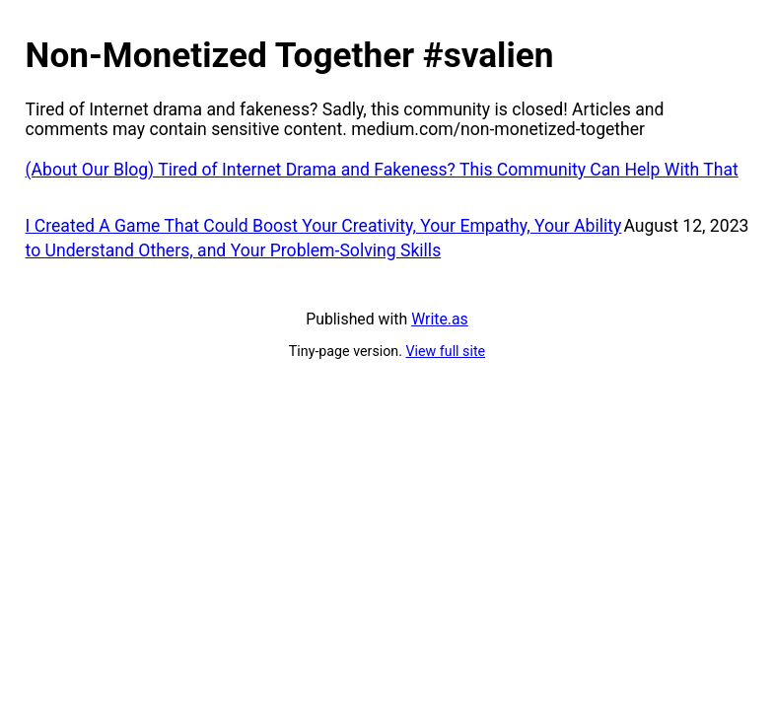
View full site (446, 351)
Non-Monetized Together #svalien (290, 55)
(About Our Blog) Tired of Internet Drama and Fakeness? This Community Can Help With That (382, 169)
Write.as (439, 319)
